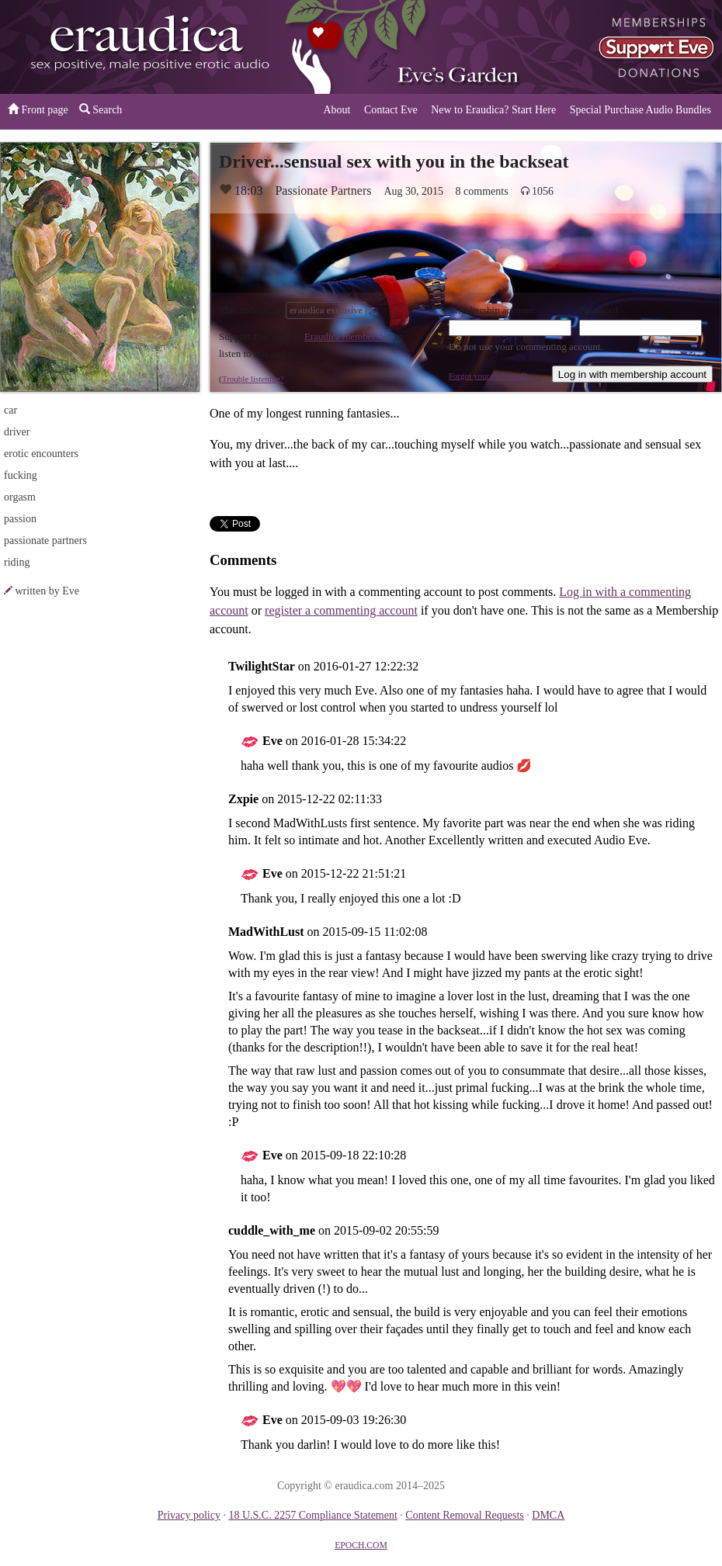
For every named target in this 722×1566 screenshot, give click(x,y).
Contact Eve (391, 110)
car (10, 410)
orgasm (20, 497)
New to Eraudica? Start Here (493, 110)
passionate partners (45, 540)
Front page (38, 109)
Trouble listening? (253, 378)
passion (20, 519)
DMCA (548, 1515)
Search (101, 109)
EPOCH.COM (361, 1545)
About (336, 110)
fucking (20, 475)
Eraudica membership (348, 336)
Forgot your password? (488, 375)
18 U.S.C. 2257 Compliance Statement (312, 1515)
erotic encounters (41, 453)
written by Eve (47, 591)
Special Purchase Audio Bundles (640, 110)
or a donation (643, 47)
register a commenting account (341, 610)
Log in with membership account (632, 374)
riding (17, 562)
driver (17, 432)
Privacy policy (189, 1515)
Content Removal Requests (464, 1515)
